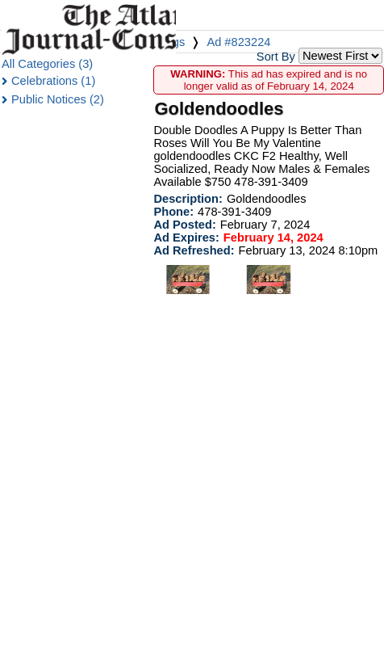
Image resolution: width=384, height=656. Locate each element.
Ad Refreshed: (193, 250)
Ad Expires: (186, 237)
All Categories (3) (47, 63)
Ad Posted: (184, 224)
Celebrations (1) (53, 80)
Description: (188, 198)
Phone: (173, 211)
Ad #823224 (238, 42)
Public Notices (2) (57, 99)
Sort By (276, 56)
